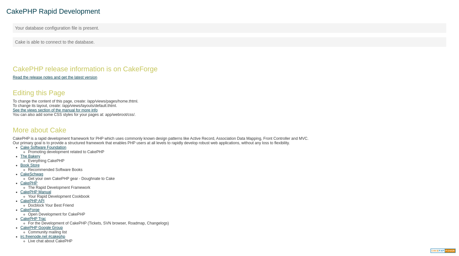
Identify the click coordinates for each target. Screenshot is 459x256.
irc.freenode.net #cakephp (42, 236)
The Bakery (30, 156)
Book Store (30, 165)
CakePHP (28, 183)
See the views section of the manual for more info (55, 110)
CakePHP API (32, 201)
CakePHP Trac (33, 219)
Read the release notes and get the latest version (55, 77)
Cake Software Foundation (43, 147)
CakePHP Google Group (41, 227)
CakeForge (30, 210)
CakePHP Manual (35, 192)
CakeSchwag (31, 174)
